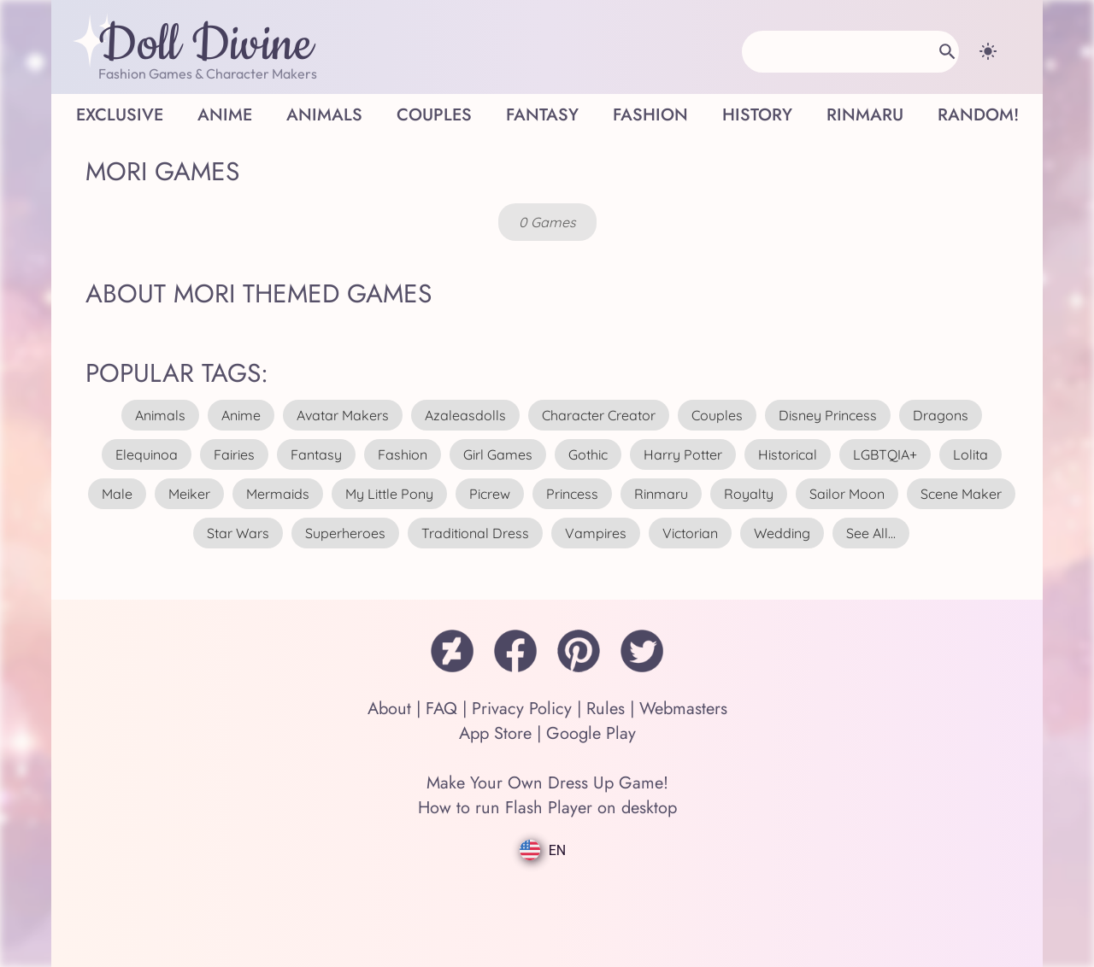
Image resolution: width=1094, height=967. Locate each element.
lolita (970, 454)
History (757, 115)
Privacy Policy (522, 708)
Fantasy (542, 115)
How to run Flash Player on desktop (547, 807)
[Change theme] (988, 51)
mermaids (277, 493)
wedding (782, 533)
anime (241, 415)
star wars (238, 533)
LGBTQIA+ (885, 454)
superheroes (345, 533)
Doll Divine (205, 45)
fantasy (316, 454)
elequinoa (146, 454)
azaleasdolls (465, 415)
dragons (940, 415)
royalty (748, 493)
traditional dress (475, 533)
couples (717, 415)
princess (572, 493)
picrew (489, 493)
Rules (605, 708)
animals (160, 415)
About (389, 708)
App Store (495, 733)
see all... (871, 533)
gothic (588, 454)
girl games (497, 454)
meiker (189, 493)
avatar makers (343, 415)
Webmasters (683, 708)
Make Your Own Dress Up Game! (547, 783)
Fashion (650, 115)
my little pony (389, 493)
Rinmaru (864, 115)
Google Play (591, 733)
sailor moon (847, 493)
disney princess (828, 415)
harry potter (683, 454)
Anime (224, 115)
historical (787, 454)
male (117, 493)
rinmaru (661, 493)
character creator (599, 415)
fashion (402, 454)
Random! (978, 115)
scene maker (961, 493)
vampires (595, 533)
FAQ (441, 708)
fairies (234, 454)
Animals (324, 115)
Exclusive (119, 115)
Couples (434, 115)
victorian (690, 533)
